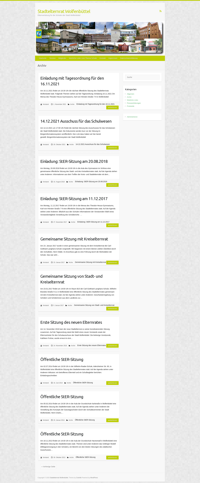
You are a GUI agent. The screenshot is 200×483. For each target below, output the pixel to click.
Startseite (42, 58)
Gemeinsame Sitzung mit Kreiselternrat (74, 239)
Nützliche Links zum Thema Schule (83, 58)
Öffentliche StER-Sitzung (61, 359)
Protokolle (130, 106)
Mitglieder (62, 58)
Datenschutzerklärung (129, 58)
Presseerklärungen (134, 103)
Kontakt (103, 58)
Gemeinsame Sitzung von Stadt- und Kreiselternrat (71, 279)
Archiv (72, 104)
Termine (52, 58)
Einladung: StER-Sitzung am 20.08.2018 (74, 161)
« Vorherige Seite (48, 467)
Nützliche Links (132, 100)
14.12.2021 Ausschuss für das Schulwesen (75, 121)
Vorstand (46, 104)
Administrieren (132, 117)
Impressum (113, 58)
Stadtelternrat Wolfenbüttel (64, 11)
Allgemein (130, 94)
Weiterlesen (112, 107)
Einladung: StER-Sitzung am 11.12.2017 (74, 198)
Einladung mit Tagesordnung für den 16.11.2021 (72, 81)
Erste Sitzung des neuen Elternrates (71, 322)
